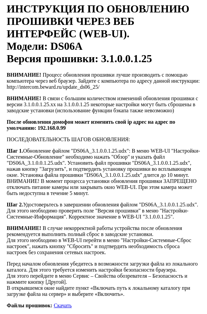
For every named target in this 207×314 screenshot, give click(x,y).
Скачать (63, 305)
